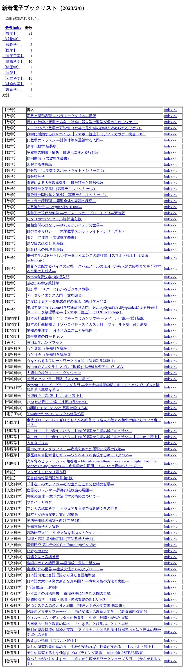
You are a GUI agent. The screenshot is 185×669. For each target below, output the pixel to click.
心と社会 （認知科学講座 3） (50, 355)
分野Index (13, 28)
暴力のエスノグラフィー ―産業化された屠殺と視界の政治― (76, 449)
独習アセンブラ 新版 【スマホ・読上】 (59, 379)
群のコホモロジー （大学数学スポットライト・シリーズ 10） (76, 231)
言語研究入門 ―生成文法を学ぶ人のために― (63, 533)
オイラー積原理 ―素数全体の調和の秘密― (61, 201)
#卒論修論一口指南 (42, 587)
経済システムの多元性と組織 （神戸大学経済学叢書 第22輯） (76, 605)
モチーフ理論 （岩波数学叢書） (52, 237)
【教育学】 (11, 89)
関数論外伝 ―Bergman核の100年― (54, 207)
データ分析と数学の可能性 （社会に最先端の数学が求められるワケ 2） (84, 128)
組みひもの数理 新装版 (45, 249)
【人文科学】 (13, 78)
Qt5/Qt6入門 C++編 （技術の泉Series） (57, 402)
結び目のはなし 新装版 (45, 243)
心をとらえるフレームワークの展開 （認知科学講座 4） (72, 361)
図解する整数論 (39, 164)
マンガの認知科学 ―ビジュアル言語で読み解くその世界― (74, 508)
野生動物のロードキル (45, 336)
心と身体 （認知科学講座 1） (50, 348)
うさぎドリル (37, 443)
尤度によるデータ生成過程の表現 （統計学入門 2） (68, 301)
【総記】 (9, 73)
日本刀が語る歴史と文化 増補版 (52, 514)
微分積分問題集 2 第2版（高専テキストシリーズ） (67, 195)
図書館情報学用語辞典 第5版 (50, 478)
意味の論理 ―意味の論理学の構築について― (63, 496)
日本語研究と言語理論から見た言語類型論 (61, 575)
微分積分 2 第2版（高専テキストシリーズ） (62, 189)
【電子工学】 (13, 56)
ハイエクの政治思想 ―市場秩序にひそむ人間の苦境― (70, 593)
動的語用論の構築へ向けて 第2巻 (53, 520)
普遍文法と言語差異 (43, 557)
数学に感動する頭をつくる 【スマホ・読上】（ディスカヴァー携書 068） (86, 134)
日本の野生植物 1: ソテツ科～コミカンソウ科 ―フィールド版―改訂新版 (85, 318)
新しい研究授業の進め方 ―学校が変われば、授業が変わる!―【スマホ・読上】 (91, 647)
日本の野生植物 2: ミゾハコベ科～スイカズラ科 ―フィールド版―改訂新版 (87, 324)
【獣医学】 (11, 67)
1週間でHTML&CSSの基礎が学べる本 (57, 408)
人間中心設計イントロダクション (54, 373)
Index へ (170, 110)
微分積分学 (36, 176)
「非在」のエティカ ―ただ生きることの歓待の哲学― (70, 484)
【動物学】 (11, 45)
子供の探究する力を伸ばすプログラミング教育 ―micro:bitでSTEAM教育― (87, 653)
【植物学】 (11, 39)
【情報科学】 (13, 61)
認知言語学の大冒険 (43, 527)
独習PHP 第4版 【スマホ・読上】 (55, 396)
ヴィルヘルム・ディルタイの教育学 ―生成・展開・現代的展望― (79, 618)
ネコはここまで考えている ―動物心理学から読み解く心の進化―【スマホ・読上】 (94, 437)
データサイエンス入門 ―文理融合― (56, 295)
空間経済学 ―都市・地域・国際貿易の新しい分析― (69, 599)
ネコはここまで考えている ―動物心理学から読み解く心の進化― (79, 431)
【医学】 (9, 50)
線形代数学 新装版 (41, 146)
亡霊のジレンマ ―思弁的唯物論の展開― (59, 490)
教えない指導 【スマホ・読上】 (52, 640)
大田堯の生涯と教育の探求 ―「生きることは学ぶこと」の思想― (79, 624)
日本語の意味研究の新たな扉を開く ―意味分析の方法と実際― (78, 581)
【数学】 (9, 33)
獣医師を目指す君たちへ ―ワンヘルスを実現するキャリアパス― (79, 455)
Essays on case (37, 551)
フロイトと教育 (39, 502)
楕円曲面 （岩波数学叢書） (49, 158)
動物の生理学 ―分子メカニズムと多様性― (61, 330)
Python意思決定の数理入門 (48, 277)
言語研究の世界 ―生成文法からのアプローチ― (65, 569)
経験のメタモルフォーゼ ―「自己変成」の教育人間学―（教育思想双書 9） (88, 611)
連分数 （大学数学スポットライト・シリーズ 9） (66, 170)
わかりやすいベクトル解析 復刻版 (54, 219)
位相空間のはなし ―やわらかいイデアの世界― (65, 225)
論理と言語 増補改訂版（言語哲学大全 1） (61, 539)
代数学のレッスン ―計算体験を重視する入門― (65, 140)
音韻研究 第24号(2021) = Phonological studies (61, 545)
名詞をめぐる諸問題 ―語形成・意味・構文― (63, 563)
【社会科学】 (13, 84)
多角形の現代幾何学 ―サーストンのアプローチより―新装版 (76, 213)
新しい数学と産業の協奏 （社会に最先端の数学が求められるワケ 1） (82, 122)
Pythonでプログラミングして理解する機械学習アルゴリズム (75, 367)
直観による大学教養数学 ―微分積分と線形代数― (67, 183)
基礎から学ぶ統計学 (43, 283)
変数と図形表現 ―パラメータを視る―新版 (61, 116)
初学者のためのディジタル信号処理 (55, 414)
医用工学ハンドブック (45, 342)
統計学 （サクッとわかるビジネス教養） (59, 289)
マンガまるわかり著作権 (46, 472)
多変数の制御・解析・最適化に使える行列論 (63, 152)
